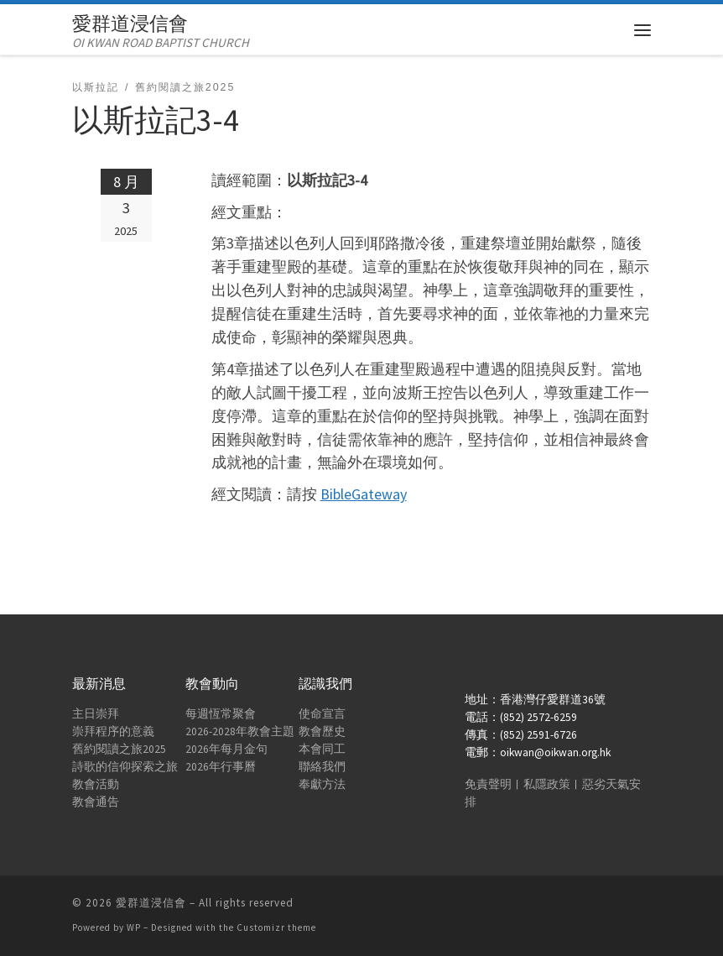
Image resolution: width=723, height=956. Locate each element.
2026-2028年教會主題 (239, 731)
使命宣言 (322, 714)
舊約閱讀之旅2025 (119, 749)
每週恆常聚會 (220, 714)
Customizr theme (276, 927)
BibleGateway (363, 494)
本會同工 (322, 749)
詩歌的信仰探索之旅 (125, 767)
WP (134, 927)
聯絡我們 (322, 767)
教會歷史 (322, 731)
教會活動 (95, 784)
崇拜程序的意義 (113, 731)
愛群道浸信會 (151, 903)
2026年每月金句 (226, 749)
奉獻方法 (322, 784)
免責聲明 (488, 784)
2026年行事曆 (220, 767)
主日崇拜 (95, 714)
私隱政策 (546, 784)
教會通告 (95, 802)
